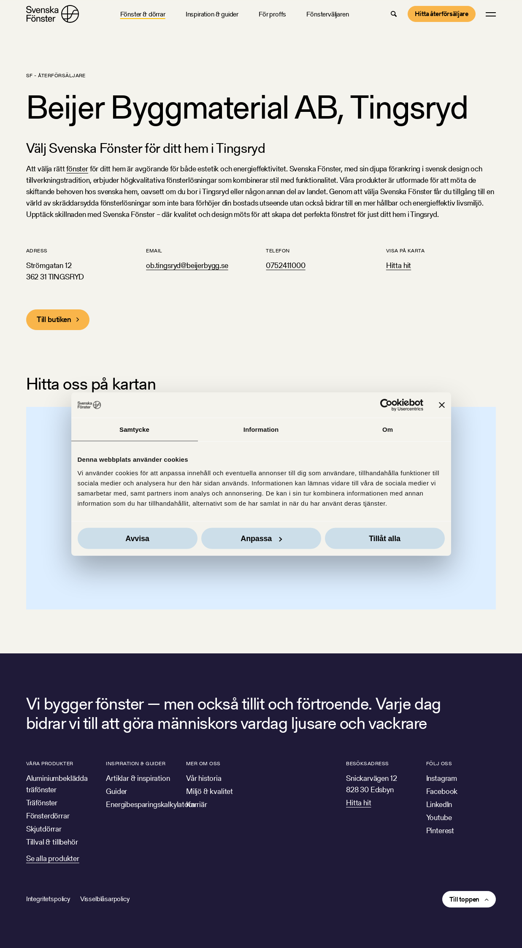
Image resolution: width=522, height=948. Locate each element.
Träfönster (41, 802)
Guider (116, 791)
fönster (77, 168)
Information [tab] (261, 429)
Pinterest (440, 830)
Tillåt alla (384, 538)
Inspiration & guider (212, 14)
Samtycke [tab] (134, 429)
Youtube (439, 817)
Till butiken (54, 319)
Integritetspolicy (48, 899)
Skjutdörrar (44, 828)
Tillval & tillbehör (52, 842)
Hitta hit (398, 265)
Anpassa (261, 538)
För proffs (272, 14)
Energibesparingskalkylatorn (150, 804)
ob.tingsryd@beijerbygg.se (187, 265)
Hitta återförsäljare (441, 14)
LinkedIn (439, 804)
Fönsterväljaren (327, 14)
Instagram (441, 778)
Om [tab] (387, 429)
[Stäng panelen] (442, 405)
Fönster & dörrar (142, 14)
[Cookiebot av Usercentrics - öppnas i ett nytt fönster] (386, 405)
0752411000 (285, 265)
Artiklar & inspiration (138, 778)
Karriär (196, 804)
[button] (394, 14)
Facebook (442, 791)
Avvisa (137, 538)
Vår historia (204, 778)
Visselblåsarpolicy (105, 899)
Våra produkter (49, 763)
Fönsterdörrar (48, 815)
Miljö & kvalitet (209, 791)
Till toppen (464, 899)
